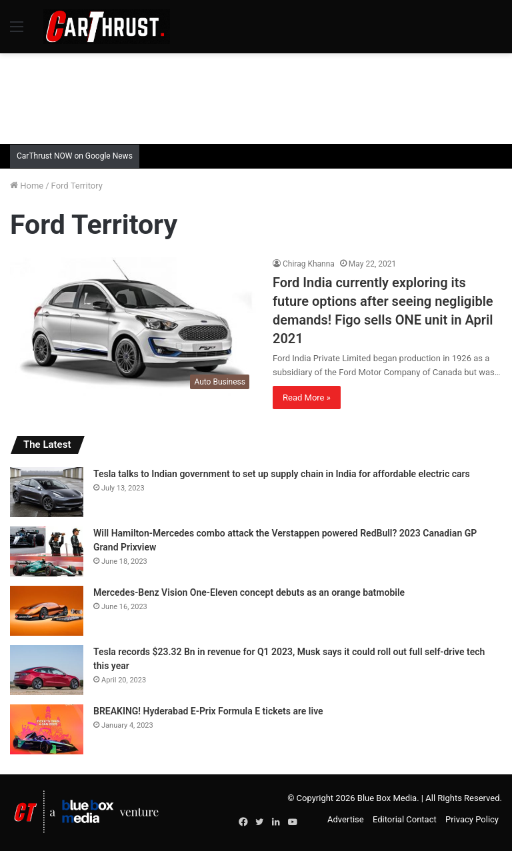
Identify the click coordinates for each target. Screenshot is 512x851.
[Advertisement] (256, 97)
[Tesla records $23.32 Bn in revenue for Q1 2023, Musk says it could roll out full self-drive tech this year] (46, 670)
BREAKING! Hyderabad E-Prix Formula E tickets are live (208, 711)
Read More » (307, 398)
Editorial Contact (405, 819)
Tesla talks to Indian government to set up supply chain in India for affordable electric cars (281, 473)
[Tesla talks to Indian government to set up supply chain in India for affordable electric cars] (46, 492)
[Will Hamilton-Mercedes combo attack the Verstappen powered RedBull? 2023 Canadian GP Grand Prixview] (46, 551)
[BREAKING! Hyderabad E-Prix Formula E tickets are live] (46, 729)
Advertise (345, 819)
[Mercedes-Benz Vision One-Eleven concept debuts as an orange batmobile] (46, 611)
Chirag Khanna (309, 264)
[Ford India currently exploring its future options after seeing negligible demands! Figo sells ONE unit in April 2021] (133, 326)
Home (26, 186)
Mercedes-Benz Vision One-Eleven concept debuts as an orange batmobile (249, 592)
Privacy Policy (472, 819)
